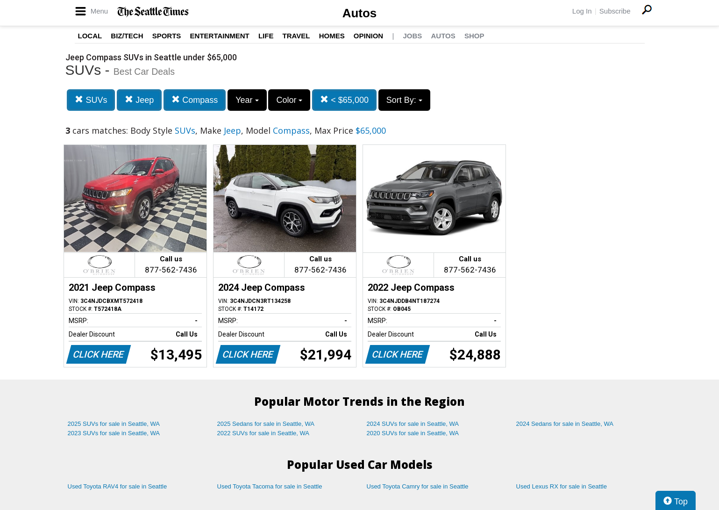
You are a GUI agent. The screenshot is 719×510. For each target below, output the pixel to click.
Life (266, 36)
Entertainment (219, 36)
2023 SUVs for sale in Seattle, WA (114, 433)
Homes (332, 36)
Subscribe (615, 11)
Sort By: (404, 100)
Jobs (412, 36)
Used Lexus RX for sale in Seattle (561, 486)
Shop (474, 36)
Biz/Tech (127, 36)
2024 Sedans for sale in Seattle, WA (564, 423)
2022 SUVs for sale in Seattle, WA (263, 433)
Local (90, 36)
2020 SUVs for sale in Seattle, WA (413, 433)
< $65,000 (344, 100)
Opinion (368, 36)
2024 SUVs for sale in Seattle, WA (413, 423)
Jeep (139, 100)
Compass (194, 100)
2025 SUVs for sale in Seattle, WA (114, 423)
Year (246, 100)
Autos (359, 13)
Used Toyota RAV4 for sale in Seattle (117, 486)
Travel (296, 36)
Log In (582, 11)
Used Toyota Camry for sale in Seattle (418, 486)
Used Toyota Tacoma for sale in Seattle (269, 486)
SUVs (91, 100)
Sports (166, 36)
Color (289, 100)
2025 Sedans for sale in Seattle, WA (265, 423)
